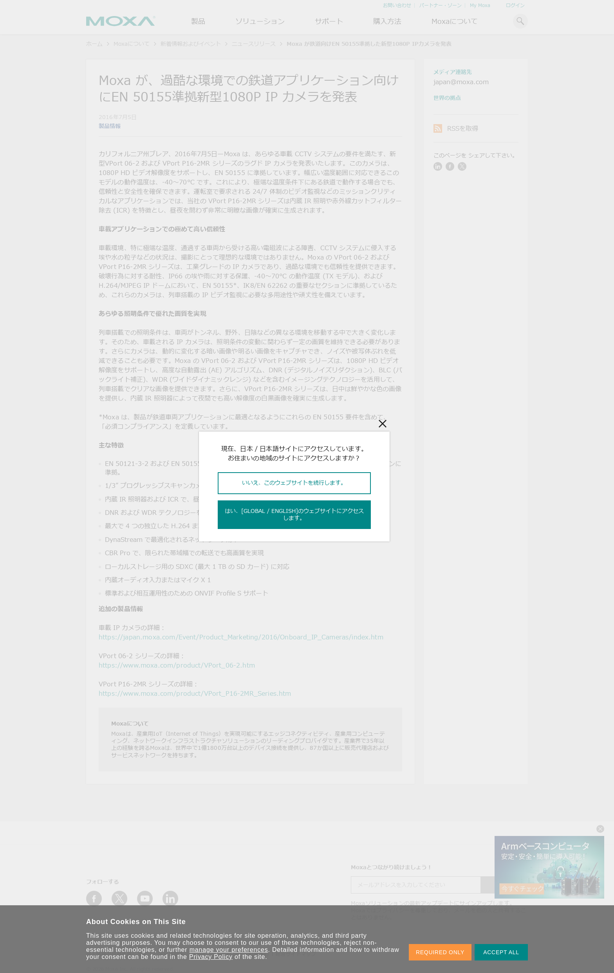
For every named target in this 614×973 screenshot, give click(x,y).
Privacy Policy (211, 956)
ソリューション (260, 21)
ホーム (94, 43)
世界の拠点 (447, 97)
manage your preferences (229, 949)
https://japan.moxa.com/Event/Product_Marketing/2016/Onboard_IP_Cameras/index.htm (241, 637)
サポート (329, 21)
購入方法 (387, 21)
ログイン (515, 5)
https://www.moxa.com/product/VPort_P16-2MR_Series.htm (195, 693)
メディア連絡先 (452, 71)
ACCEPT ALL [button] (501, 952)
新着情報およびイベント (191, 43)
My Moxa (480, 5)
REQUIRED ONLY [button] (440, 952)
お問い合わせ (397, 5)
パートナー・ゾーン (440, 5)
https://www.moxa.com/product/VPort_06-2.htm (177, 665)
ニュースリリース (254, 43)
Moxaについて (455, 21)
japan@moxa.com (461, 82)
